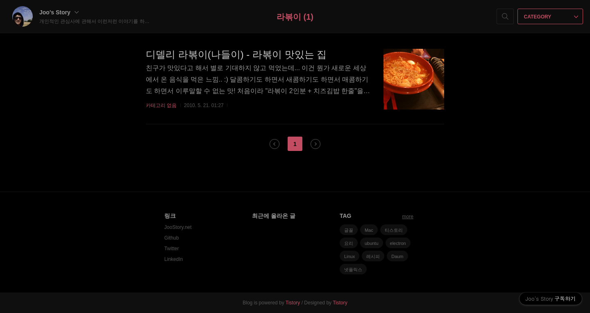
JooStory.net (177, 227)
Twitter (171, 248)
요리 (348, 243)
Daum (397, 256)
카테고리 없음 (161, 105)
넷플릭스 (353, 269)
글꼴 (348, 230)
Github (171, 238)
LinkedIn (173, 259)
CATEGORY (551, 17)
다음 (315, 144)
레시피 (373, 256)
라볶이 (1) (295, 16)
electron (398, 243)
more (407, 216)
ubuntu (372, 243)
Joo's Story (59, 12)
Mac (369, 230)
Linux (349, 256)
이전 (274, 144)
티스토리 (394, 230)
